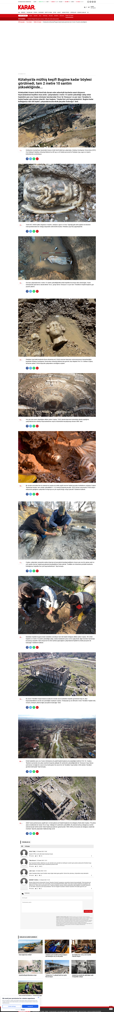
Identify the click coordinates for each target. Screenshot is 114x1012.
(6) (37, 888)
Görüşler (73, 12)
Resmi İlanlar (81, 12)
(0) (37, 856)
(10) (41, 856)
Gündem (56, 15)
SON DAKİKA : (22, 19)
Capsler (36, 15)
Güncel (23, 12)
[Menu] (87, 12)
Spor (54, 12)
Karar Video (65, 12)
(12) (37, 866)
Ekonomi (41, 12)
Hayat (59, 12)
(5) (41, 875)
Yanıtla (32, 856)
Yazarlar (29, 12)
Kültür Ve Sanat (69, 15)
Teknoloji (45, 15)
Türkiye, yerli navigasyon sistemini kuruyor (38, 19)
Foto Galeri (22, 15)
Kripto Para (48, 12)
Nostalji (51, 15)
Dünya (35, 12)
